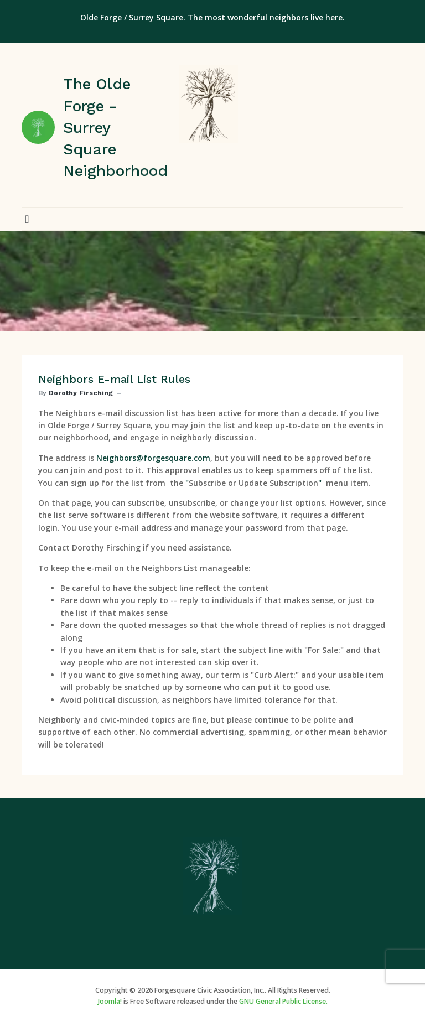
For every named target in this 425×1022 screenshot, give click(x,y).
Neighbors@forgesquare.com (153, 458)
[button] (27, 219)
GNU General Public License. (283, 1001)
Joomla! (110, 1001)
